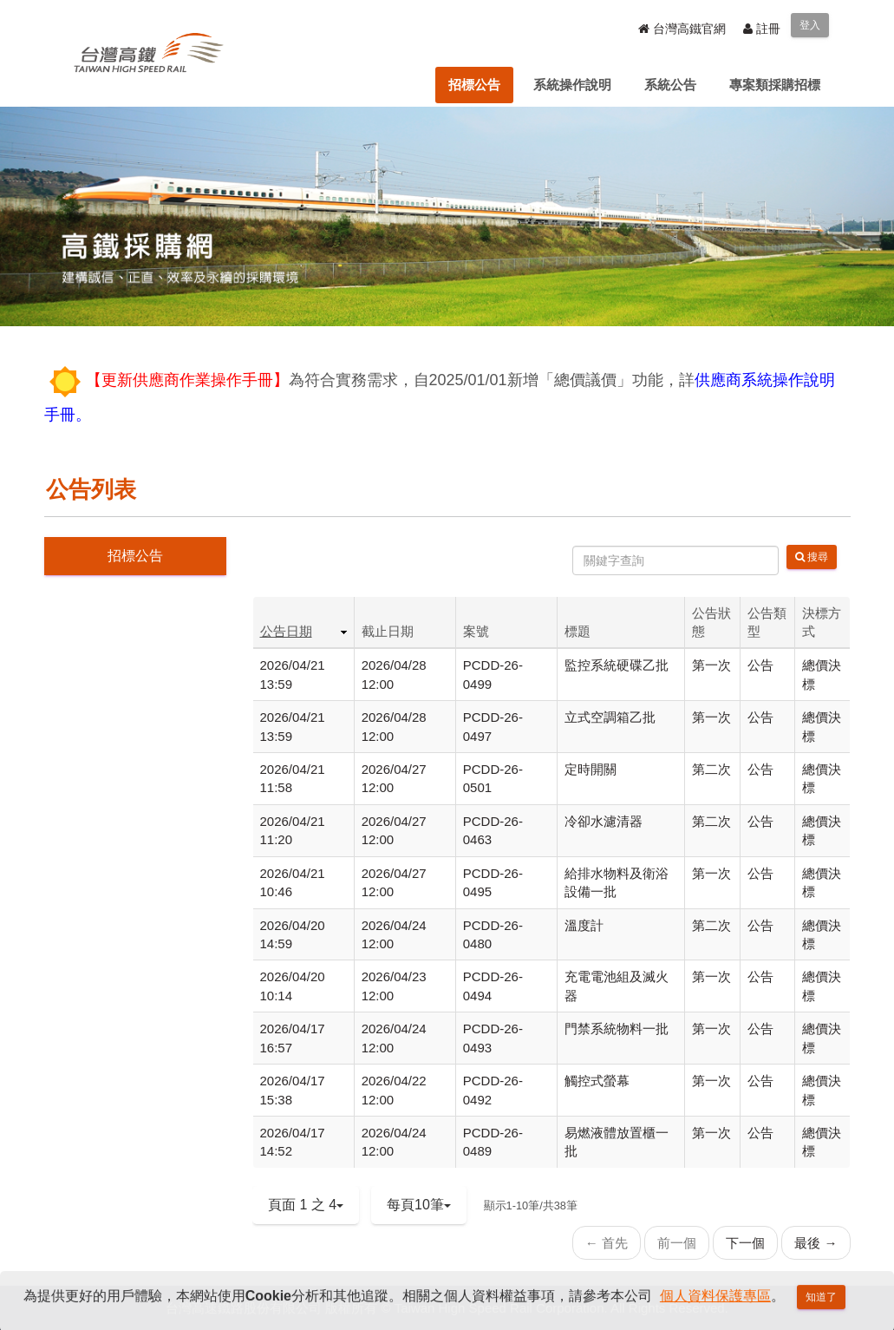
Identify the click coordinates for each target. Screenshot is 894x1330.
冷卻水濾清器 (603, 821)
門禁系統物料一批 (616, 1028)
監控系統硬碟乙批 (616, 665)
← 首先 (606, 1242)
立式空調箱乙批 (610, 717)
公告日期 (286, 631)
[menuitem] (474, 85)
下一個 (745, 1242)
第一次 (711, 665)
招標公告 (135, 555)
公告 (760, 665)
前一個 (676, 1242)
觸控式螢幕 (597, 1080)
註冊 (761, 29)
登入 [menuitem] (809, 25)
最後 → (815, 1242)
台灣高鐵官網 (682, 29)
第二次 (711, 769)
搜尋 (811, 557)
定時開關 (590, 769)
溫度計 (584, 925)
